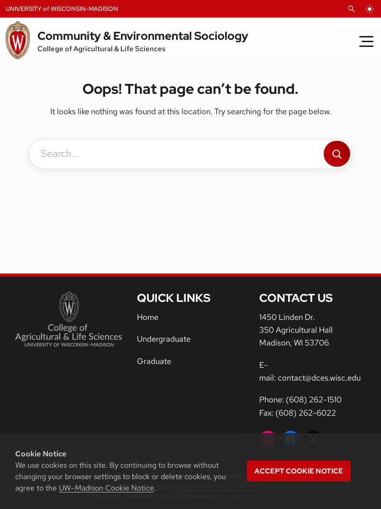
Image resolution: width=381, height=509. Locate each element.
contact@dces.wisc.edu (319, 378)
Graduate (154, 361)
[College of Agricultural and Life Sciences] (68, 318)
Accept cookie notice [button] (298, 471)
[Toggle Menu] (366, 41)
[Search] (337, 154)
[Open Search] (351, 9)
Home (147, 317)
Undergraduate (163, 339)
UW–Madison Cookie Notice (106, 488)
